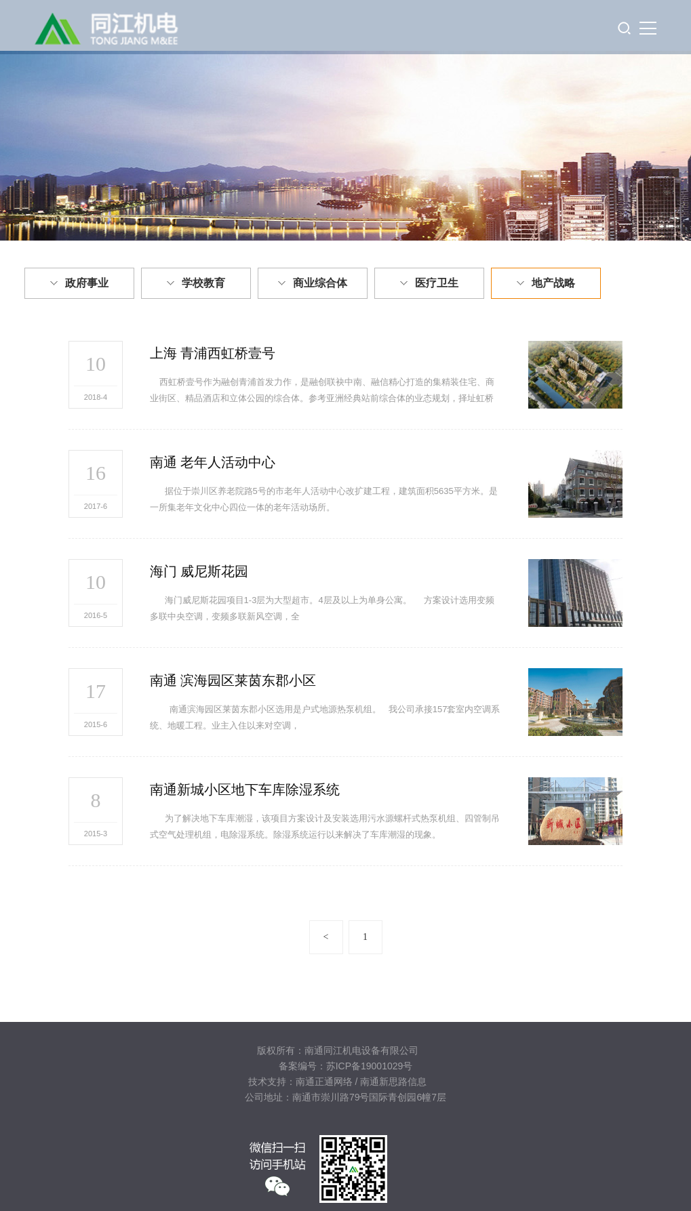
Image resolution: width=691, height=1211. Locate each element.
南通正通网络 (324, 1081)
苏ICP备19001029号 (369, 1066)
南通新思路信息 (393, 1081)
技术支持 (267, 1081)
